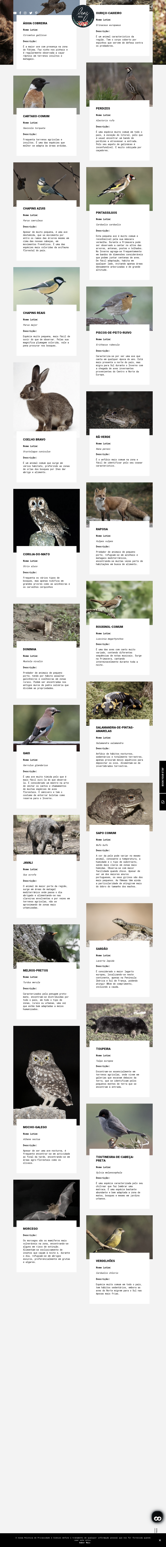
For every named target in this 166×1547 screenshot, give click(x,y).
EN (131, 12)
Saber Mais (84, 1542)
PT (126, 12)
